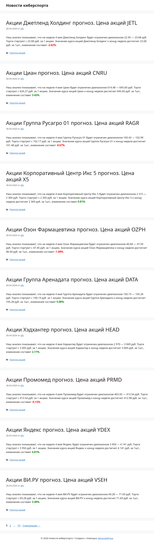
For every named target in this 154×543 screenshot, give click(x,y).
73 (19, 525)
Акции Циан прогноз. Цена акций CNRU (56, 72)
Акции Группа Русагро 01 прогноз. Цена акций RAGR (72, 122)
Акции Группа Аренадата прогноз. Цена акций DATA (72, 279)
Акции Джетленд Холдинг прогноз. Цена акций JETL (71, 22)
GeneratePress (105, 538)
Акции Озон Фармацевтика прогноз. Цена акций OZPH (76, 229)
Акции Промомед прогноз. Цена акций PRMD (64, 379)
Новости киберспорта (27, 5)
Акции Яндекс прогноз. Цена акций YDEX (58, 429)
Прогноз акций (17, 52)
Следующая (31, 525)
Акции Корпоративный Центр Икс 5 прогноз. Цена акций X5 (70, 176)
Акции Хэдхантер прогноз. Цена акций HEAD (62, 329)
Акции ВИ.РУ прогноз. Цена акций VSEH (56, 479)
